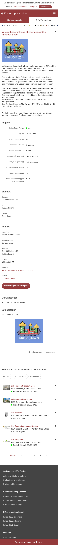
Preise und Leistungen (13, 484)
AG (4, 26)
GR (53, 26)
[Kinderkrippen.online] (15, 14)
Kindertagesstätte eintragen (15, 500)
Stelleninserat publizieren (14, 480)
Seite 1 (13, 456)
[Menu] (54, 14)
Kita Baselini (16, 413)
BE (31, 26)
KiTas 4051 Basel (11, 525)
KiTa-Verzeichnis (43, 20)
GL (48, 26)
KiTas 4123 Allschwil (12, 521)
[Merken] (55, 32)
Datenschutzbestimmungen (25, 7)
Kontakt (12, 537)
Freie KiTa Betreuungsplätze (15, 496)
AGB (5, 537)
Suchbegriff (34, 376)
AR (15, 26)
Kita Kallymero (17, 439)
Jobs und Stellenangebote (14, 476)
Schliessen (45, 7)
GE (42, 26)
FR (37, 26)
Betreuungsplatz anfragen (16, 286)
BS (26, 26)
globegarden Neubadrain (21, 399)
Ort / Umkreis (19, 376)
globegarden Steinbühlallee (23, 386)
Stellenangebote (14, 20)
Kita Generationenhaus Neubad (24, 426)
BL (20, 26)
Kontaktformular (9, 279)
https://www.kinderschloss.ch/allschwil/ (18, 270)
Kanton (6, 376)
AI (8, 26)
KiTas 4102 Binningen (12, 517)
